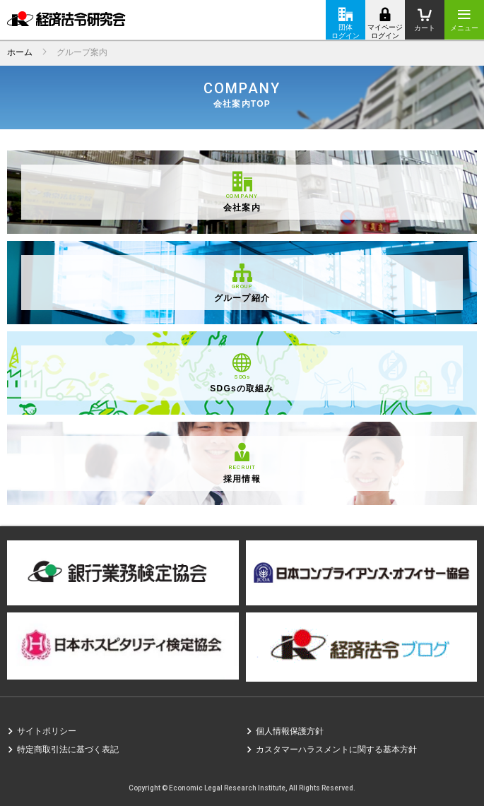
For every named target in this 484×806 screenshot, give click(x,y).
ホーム (20, 52)
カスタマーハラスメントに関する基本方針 (336, 749)
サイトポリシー (46, 731)
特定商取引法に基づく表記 (68, 749)
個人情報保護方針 (290, 731)
